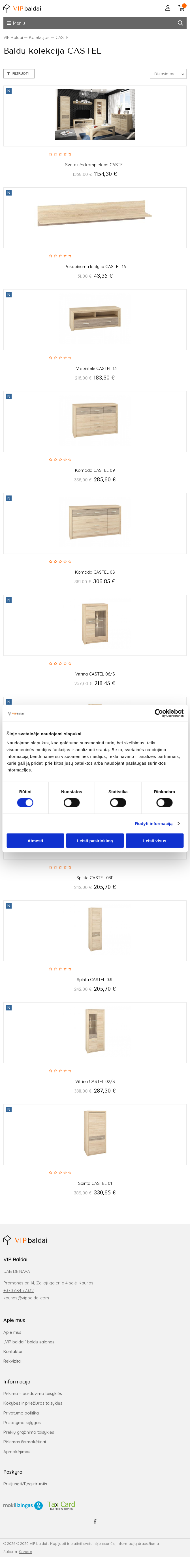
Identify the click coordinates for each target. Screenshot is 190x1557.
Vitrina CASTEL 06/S (95, 674)
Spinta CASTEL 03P (95, 877)
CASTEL (63, 37)
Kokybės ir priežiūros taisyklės (32, 1403)
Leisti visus (154, 840)
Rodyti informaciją (154, 823)
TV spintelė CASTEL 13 (95, 368)
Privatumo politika (21, 1413)
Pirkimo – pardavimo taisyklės (32, 1393)
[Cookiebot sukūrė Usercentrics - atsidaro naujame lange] (158, 713)
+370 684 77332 (18, 1290)
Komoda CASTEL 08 (95, 572)
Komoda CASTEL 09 (95, 470)
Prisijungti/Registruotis (25, 1483)
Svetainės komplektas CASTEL (95, 164)
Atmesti (35, 840)
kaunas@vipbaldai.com (26, 1298)
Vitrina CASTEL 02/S (95, 1081)
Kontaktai (12, 1351)
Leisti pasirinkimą (95, 840)
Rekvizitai (12, 1361)
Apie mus (12, 1332)
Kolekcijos (39, 37)
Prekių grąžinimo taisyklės (28, 1432)
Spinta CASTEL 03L (95, 979)
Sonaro (25, 1551)
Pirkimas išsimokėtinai (24, 1441)
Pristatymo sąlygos (22, 1422)
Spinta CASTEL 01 (95, 1183)
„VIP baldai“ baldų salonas (28, 1342)
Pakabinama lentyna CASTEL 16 (95, 266)
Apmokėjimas (16, 1451)
